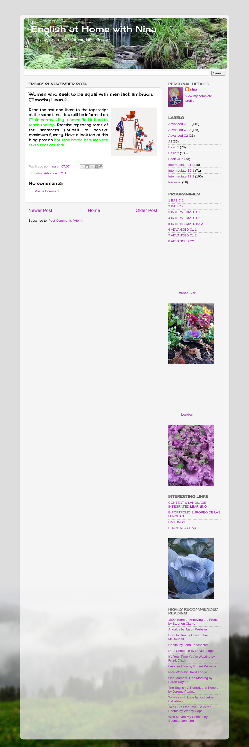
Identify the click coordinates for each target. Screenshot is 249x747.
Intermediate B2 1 (181, 170)
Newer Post (40, 210)
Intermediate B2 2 (181, 176)
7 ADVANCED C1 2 (182, 235)
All (170, 141)
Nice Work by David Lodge (187, 672)
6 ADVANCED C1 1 (182, 229)
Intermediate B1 (179, 165)
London (187, 414)
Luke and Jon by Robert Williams (192, 666)
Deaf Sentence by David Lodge (191, 651)
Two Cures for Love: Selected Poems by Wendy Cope (189, 709)
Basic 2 (173, 153)
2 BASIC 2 (176, 206)
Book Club (175, 159)
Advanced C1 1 (55, 173)
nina (193, 89)
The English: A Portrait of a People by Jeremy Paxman (193, 689)
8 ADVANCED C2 (181, 241)
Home (94, 210)
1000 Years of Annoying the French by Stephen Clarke (193, 621)
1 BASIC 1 (176, 200)
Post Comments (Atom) (66, 220)
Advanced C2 (178, 135)
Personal (174, 182)
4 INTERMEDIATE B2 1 (185, 218)
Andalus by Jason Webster (187, 629)
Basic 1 (173, 147)
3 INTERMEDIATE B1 (184, 212)
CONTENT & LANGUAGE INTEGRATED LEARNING (187, 504)
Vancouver (187, 293)
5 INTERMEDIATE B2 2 (185, 224)
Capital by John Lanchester (188, 645)
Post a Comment (47, 191)
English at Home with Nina (93, 29)
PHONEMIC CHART (183, 528)
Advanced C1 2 (179, 130)
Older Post (146, 210)
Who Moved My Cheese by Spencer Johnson (188, 718)
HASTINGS (176, 522)
